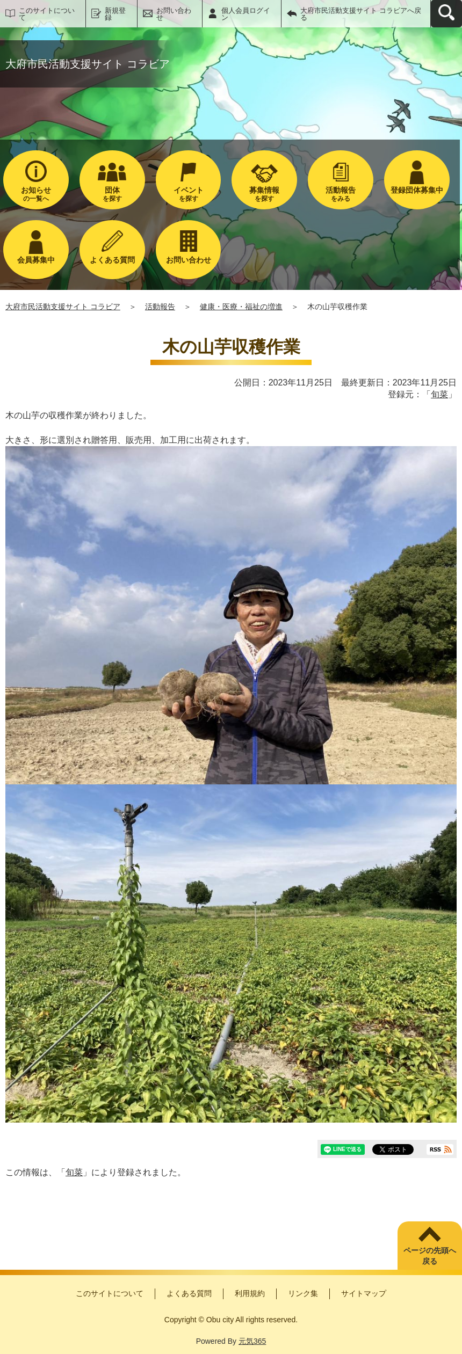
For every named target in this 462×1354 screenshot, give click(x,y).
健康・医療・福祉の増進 (241, 306)
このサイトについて (47, 13)
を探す (112, 194)
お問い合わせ (173, 13)
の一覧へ (36, 194)
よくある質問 (189, 1293)
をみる (340, 194)
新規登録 (115, 13)
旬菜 (439, 394)
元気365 (252, 1341)
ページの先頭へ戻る (429, 1255)
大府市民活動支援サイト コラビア (62, 306)
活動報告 (160, 306)
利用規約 (250, 1293)
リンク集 (303, 1293)
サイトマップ (363, 1293)
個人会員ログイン (245, 13)
